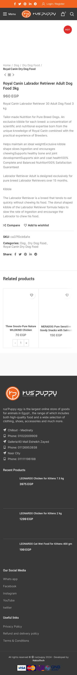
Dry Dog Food (31, 65)
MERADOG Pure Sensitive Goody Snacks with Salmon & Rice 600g (56, 330)
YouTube (9, 600)
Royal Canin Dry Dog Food (19, 69)
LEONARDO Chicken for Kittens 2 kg (41, 513)
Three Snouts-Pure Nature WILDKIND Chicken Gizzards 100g (21, 330)
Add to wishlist (38, 225)
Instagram (10, 593)
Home (7, 65)
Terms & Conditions (16, 640)
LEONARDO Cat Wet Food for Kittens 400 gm (46, 544)
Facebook (9, 586)
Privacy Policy (12, 626)
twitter (7, 607)
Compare (13, 225)
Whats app (10, 579)
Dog (16, 65)
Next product (13, 74)
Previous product (5, 74)
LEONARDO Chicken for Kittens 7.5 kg (42, 478)
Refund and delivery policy (21, 633)
